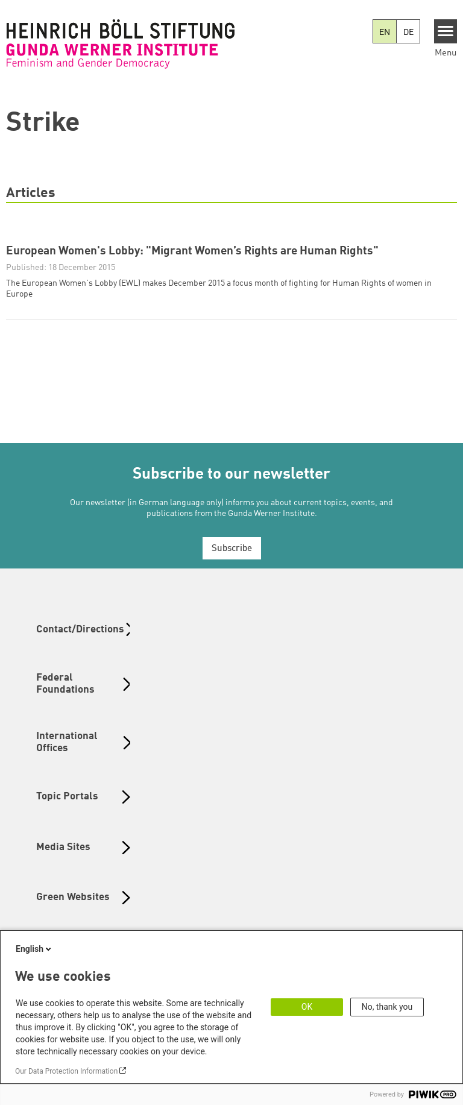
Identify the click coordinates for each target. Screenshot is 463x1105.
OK (306, 1007)
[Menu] (446, 31)
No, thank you (387, 1007)
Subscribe (232, 548)
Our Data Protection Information (66, 1071)
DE (408, 32)
